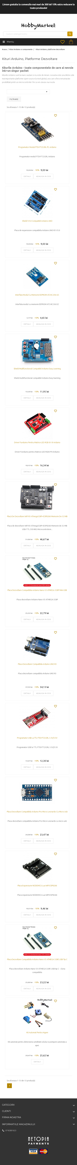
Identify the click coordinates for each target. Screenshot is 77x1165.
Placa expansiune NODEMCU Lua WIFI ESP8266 (37, 886)
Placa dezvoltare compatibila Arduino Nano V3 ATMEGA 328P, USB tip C (37, 959)
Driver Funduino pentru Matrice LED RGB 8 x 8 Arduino (37, 442)
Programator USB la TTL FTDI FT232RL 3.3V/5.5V (37, 738)
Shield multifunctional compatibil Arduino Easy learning (37, 369)
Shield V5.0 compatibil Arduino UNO (37, 221)
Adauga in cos (43, 176)
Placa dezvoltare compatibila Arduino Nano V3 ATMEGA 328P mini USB (37, 590)
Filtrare (14, 99)
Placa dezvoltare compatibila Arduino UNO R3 (37, 664)
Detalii (27, 176)
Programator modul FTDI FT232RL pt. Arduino (37, 147)
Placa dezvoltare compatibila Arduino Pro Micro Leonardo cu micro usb (37, 812)
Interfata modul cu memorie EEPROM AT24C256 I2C (37, 295)
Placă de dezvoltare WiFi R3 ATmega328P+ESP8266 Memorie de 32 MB (37, 516)
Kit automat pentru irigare (37, 1032)
